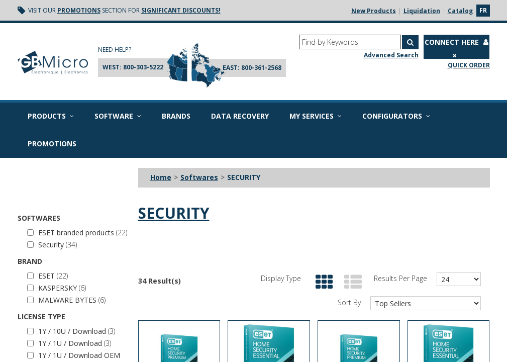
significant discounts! (181, 10)
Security (52, 244)
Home (160, 177)
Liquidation (421, 11)
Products (51, 116)
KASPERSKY (56, 288)
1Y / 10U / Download (71, 331)
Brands (176, 116)
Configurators (396, 116)
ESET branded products (77, 232)
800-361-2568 (261, 67)
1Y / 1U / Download (69, 343)
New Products (373, 11)
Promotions (78, 10)
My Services (315, 116)
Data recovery (240, 116)
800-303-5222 (143, 67)
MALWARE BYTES (66, 300)
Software (117, 116)
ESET (47, 276)
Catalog (460, 11)
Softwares (199, 177)
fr (483, 10)
